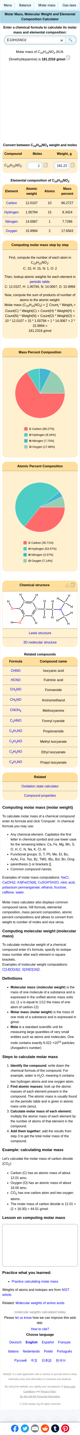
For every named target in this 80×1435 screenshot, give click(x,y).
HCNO (16, 680)
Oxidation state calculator (40, 786)
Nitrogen (11, 221)
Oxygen (11, 231)
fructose (60, 887)
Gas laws (69, 5)
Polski (48, 1351)
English (32, 1342)
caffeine (8, 892)
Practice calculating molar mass (35, 1281)
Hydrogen (11, 212)
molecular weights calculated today (40, 1312)
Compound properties (40, 795)
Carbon (11, 203)
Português (64, 1351)
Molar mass (47, 5)
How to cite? (40, 1329)
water (20, 892)
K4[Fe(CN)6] (26, 882)
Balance (25, 5)
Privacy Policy (48, 1391)
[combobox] (40, 40)
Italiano (13, 1351)
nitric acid (68, 882)
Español (48, 1342)
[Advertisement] (39, 104)
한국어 (61, 1360)
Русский (20, 1360)
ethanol (46, 887)
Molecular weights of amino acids (40, 1303)
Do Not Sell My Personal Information (40, 1396)
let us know (23, 1317)
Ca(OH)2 (9, 882)
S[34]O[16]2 (31, 969)
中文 (34, 1360)
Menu (8, 5)
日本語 (47, 1360)
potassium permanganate (21, 887)
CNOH (15, 710)
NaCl (65, 877)
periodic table (39, 281)
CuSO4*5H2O (48, 882)
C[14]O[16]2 (11, 969)
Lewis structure (40, 633)
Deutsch (15, 1342)
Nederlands (31, 1351)
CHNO (16, 670)
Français (64, 1342)
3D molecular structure (40, 642)
